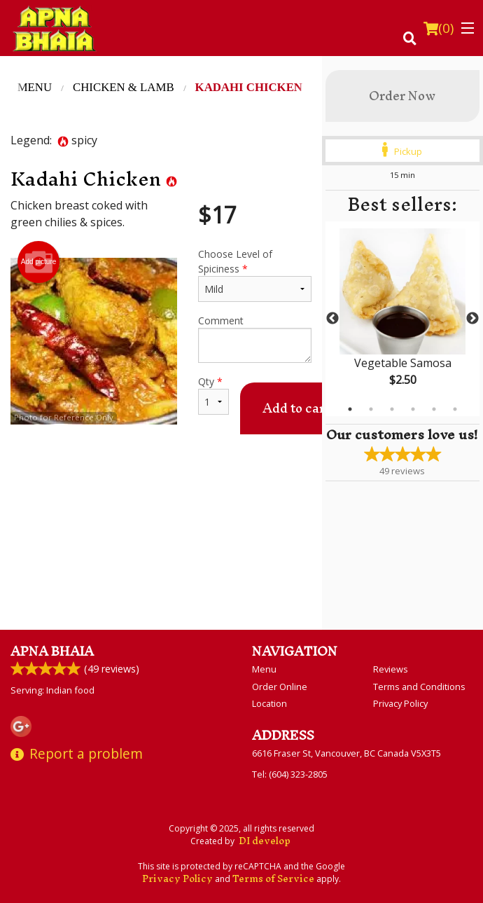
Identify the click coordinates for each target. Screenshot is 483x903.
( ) (439, 28)
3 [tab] (392, 409)
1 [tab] (350, 409)
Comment (255, 338)
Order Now (402, 95)
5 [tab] (434, 409)
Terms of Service (273, 879)
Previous (333, 319)
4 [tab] (413, 409)
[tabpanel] (402, 319)
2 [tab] (371, 409)
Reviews (390, 669)
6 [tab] (455, 409)
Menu (264, 669)
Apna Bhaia (52, 651)
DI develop (264, 841)
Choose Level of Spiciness (255, 274)
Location (269, 703)
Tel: (290, 774)
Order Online (279, 686)
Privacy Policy (400, 703)
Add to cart (296, 408)
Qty (213, 395)
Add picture (39, 262)
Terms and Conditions (419, 686)
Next (472, 319)
